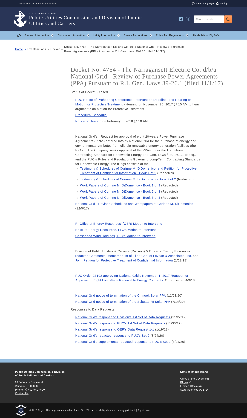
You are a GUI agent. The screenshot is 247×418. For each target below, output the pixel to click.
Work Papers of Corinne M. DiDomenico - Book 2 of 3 (120, 191)
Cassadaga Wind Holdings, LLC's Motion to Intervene (115, 236)
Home (19, 49)
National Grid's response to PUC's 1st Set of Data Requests (120, 323)
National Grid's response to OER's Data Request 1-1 (114, 329)
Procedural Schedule (91, 115)
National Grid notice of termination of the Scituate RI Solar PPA (122, 301)
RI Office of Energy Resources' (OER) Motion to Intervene (118, 223)
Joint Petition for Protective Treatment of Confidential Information (124, 260)
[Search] (209, 19)
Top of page (144, 410)
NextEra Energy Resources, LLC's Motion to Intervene (116, 230)
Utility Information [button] (107, 35)
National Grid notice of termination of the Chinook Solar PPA (120, 295)
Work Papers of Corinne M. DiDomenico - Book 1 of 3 (120, 185)
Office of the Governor (193, 378)
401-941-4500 (36, 389)
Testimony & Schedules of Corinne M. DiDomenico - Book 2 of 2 (128, 179)
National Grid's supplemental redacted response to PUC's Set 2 (123, 341)
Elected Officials (190, 386)
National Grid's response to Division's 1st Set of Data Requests (123, 317)
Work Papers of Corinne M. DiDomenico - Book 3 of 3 (120, 197)
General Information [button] (40, 35)
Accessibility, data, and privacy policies (112, 410)
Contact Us (22, 393)
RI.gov (184, 382)
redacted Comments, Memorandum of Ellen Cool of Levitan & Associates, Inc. (133, 256)
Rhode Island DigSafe (205, 35)
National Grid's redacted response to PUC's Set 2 (112, 335)
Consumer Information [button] (74, 35)
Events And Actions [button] (139, 35)
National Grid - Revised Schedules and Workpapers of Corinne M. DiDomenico (134, 204)
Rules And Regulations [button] (173, 35)
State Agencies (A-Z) (192, 389)
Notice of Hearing (88, 121)
